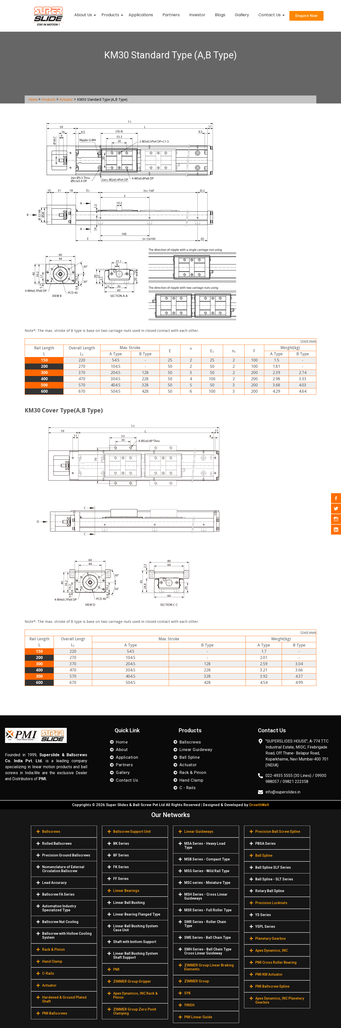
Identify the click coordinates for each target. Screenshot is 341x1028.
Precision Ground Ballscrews (66, 855)
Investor (197, 15)
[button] (64, 831)
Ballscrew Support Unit (132, 832)
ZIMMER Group (196, 981)
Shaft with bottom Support (134, 942)
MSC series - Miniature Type (207, 883)
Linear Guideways (198, 832)
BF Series (121, 855)
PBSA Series (265, 843)
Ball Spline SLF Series (273, 867)
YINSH (189, 1005)
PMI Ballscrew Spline (272, 986)
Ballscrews (51, 832)
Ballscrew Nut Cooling (60, 922)
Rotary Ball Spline (269, 891)
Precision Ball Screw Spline (277, 832)
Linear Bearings (126, 891)
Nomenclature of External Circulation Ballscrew (63, 869)
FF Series (121, 879)
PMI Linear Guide (198, 1017)
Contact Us (270, 15)
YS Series (263, 915)
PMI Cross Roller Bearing (276, 962)
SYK (187, 993)
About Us (84, 15)
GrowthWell (259, 805)
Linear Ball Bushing (129, 903)
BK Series (121, 843)
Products (111, 15)
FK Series (121, 867)
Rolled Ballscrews (57, 843)
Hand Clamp (52, 961)
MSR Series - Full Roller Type (208, 910)
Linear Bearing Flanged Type (136, 914)
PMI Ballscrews (54, 1013)
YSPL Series (265, 927)
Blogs (220, 15)
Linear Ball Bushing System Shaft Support (135, 955)
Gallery (242, 15)
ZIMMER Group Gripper (132, 981)
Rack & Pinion (53, 949)
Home (32, 99)
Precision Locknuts (271, 903)
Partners (171, 15)
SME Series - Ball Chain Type (207, 937)
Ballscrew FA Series (58, 894)
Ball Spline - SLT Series (274, 879)
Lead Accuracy (54, 883)
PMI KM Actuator (269, 974)
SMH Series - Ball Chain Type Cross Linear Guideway (207, 951)
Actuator (66, 99)
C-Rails (48, 973)
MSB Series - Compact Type (207, 859)
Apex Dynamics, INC (271, 950)
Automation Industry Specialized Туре (59, 908)
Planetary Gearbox (270, 938)
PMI (116, 969)
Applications (141, 15)
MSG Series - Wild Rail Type (206, 871)
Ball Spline (263, 855)
